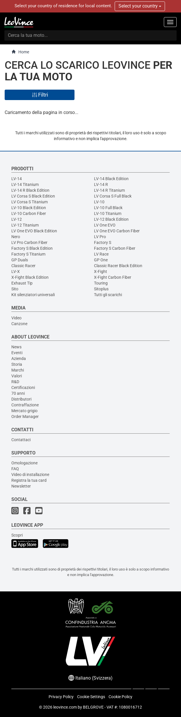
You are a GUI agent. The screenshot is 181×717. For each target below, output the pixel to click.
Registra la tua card (29, 480)
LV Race (101, 254)
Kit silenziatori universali (33, 294)
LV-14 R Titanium (109, 190)
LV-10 (99, 202)
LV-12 (16, 219)
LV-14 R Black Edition (30, 190)
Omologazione (24, 463)
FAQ (15, 468)
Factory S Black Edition (32, 248)
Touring (101, 283)
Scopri (17, 535)
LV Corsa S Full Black (113, 196)
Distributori (21, 399)
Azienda (18, 358)
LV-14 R (101, 184)
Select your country (139, 6)
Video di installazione (30, 474)
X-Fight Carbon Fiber (112, 277)
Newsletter (21, 486)
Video (16, 318)
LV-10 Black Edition (28, 207)
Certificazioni (23, 387)
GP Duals (19, 260)
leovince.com (65, 707)
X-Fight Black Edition (30, 277)
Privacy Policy (61, 696)
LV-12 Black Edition (111, 219)
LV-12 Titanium (25, 225)
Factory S (102, 242)
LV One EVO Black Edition (34, 231)
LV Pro (100, 236)
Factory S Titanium (28, 254)
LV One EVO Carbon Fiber (117, 231)
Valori (16, 376)
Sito (14, 289)
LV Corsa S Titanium (29, 202)
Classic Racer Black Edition (118, 265)
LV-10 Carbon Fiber (28, 213)
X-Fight (100, 271)
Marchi (17, 370)
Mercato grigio (24, 410)
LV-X (15, 271)
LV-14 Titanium (25, 184)
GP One (101, 260)
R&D (15, 381)
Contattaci (21, 439)
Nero (15, 236)
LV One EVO (105, 225)
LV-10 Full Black (108, 207)
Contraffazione (25, 405)
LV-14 (16, 178)
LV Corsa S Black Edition (33, 196)
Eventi (16, 352)
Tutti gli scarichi (108, 294)
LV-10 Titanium (107, 213)
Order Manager (25, 416)
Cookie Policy (120, 696)
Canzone (19, 323)
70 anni (18, 393)
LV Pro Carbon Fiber (29, 242)
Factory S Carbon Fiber (114, 248)
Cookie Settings (91, 696)
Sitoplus (101, 289)
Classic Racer (23, 265)
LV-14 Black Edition (111, 178)
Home (20, 51)
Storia (16, 364)
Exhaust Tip (22, 283)
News (16, 347)
